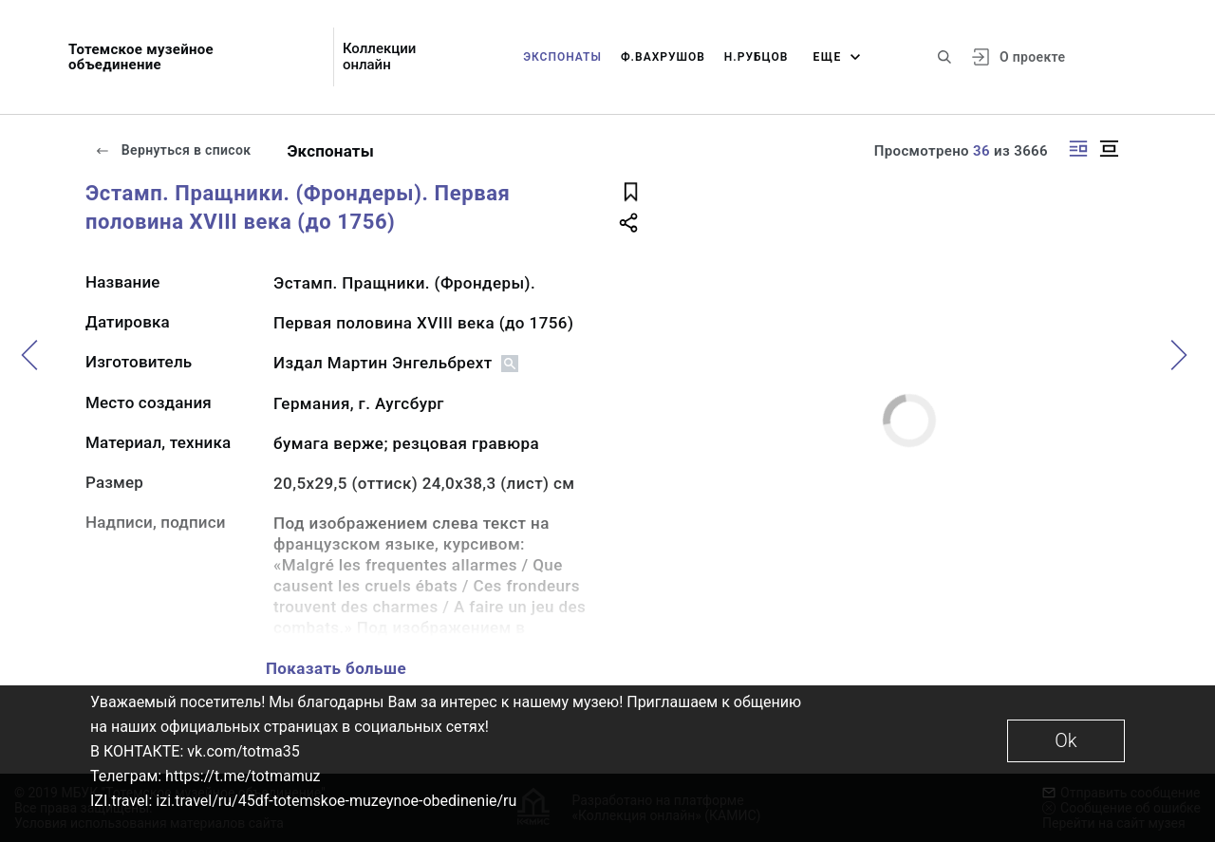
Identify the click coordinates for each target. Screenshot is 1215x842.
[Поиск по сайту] (944, 57)
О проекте (1032, 57)
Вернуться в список (173, 150)
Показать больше (336, 668)
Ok (1065, 740)
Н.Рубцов (756, 57)
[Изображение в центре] (1109, 148)
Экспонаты (562, 57)
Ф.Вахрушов (663, 57)
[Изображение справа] (1078, 148)
